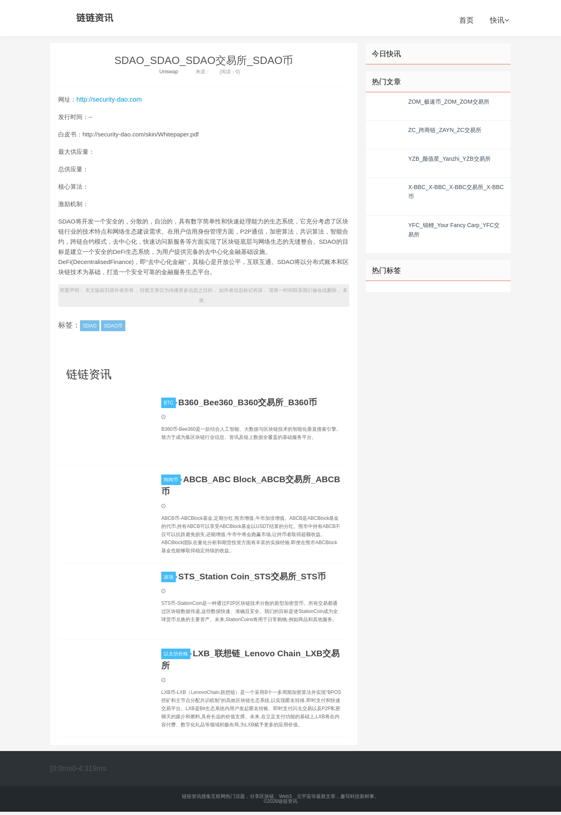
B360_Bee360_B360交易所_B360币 (247, 402)
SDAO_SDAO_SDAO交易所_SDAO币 (203, 60)
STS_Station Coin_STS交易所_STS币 (252, 576)
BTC (170, 403)
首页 (466, 20)
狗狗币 (172, 480)
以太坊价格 (177, 654)
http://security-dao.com (109, 99)
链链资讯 (93, 18)
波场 (170, 577)
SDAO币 (113, 326)
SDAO (90, 326)
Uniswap (168, 71)
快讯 (499, 20)
